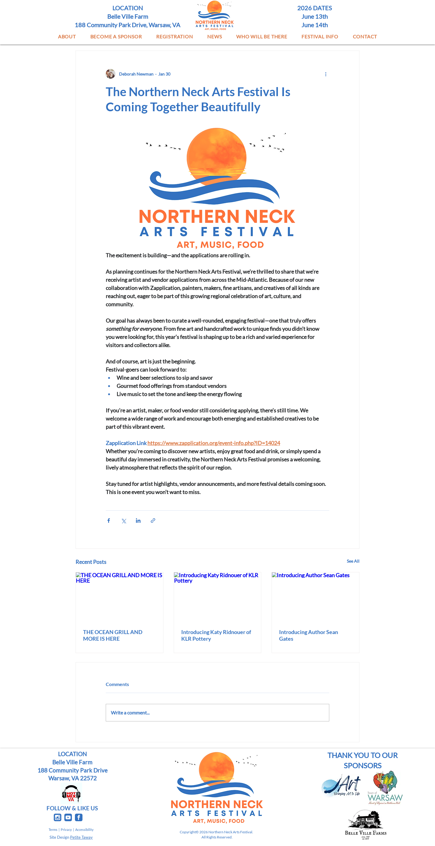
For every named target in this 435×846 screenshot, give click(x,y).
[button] (67, 36)
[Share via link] (153, 520)
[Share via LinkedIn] (138, 520)
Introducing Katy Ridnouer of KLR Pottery (216, 635)
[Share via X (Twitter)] (123, 520)
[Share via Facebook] (108, 520)
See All (353, 561)
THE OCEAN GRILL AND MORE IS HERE (112, 635)
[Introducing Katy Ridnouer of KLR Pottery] (217, 596)
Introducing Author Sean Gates (308, 635)
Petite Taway (81, 837)
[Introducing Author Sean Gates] (315, 596)
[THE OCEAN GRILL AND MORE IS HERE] (119, 596)
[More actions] (325, 73)
